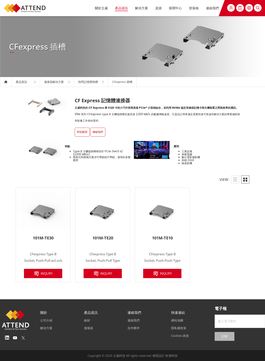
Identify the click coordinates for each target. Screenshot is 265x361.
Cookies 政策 (180, 336)
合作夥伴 (133, 328)
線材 (87, 320)
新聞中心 (175, 8)
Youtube (15, 338)
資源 (158, 8)
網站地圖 (177, 320)
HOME (5, 82)
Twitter (23, 338)
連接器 (88, 328)
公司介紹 (46, 320)
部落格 (194, 8)
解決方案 (141, 8)
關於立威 (101, 8)
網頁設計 (159, 356)
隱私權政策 (178, 328)
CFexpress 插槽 (122, 82)
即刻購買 (82, 132)
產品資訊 (121, 8)
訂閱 (224, 336)
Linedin (7, 338)
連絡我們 (212, 8)
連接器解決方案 (54, 82)
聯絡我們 (98, 132)
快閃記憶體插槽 (88, 82)
